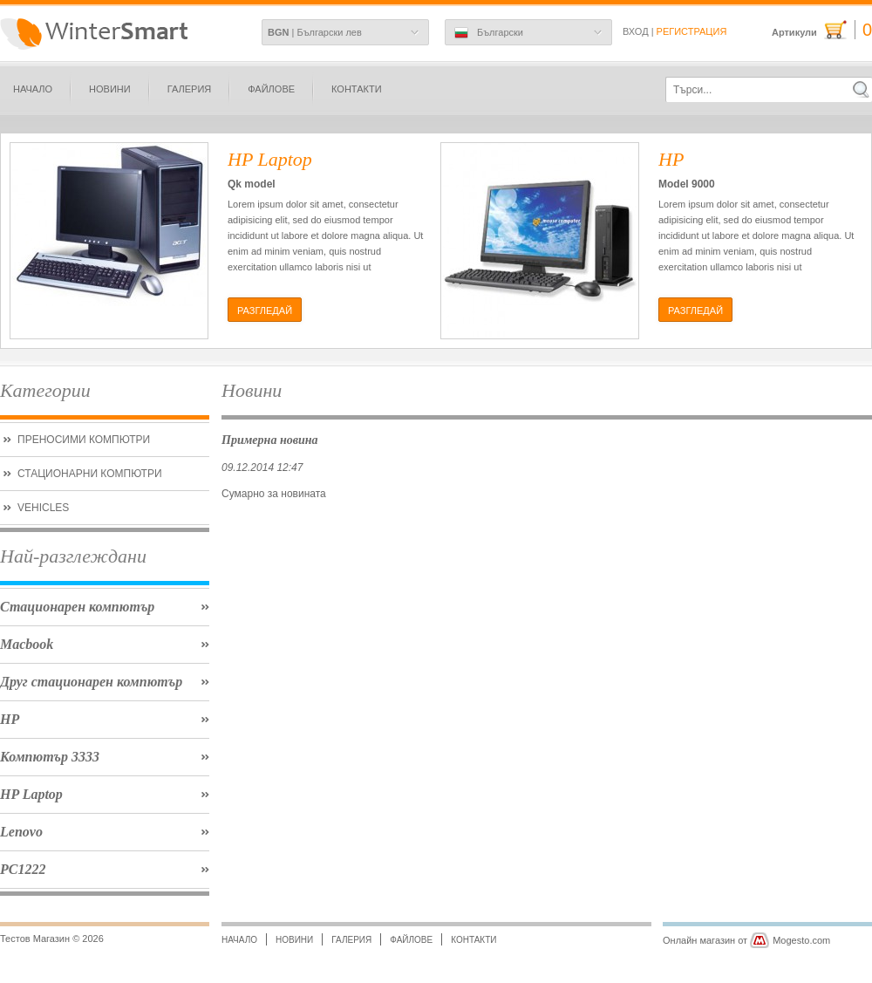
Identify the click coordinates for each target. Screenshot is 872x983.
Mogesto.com (801, 940)
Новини (110, 89)
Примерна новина (269, 440)
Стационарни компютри (89, 474)
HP (9, 719)
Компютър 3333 (49, 756)
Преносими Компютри (83, 439)
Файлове (271, 89)
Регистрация (692, 31)
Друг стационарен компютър (91, 681)
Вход (636, 31)
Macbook (26, 644)
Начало (32, 89)
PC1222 (22, 869)
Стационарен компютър (77, 606)
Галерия (189, 89)
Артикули (822, 30)
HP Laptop (31, 794)
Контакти (356, 89)
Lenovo (21, 831)
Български (488, 33)
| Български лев (315, 32)
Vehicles (43, 508)
